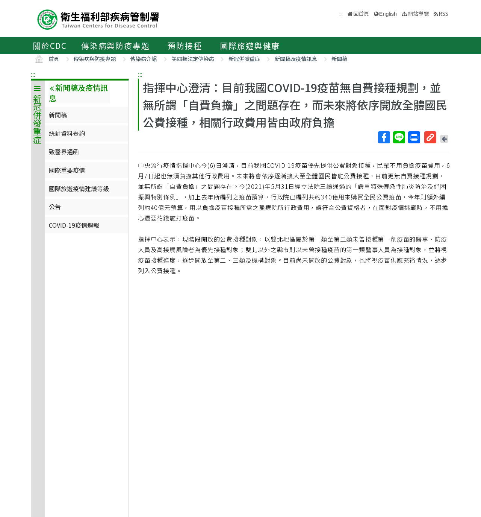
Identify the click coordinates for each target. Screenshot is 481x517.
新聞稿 (339, 58)
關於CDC (50, 45)
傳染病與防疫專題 (115, 45)
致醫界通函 (64, 151)
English (388, 14)
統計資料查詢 (67, 133)
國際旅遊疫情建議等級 (79, 188)
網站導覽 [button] (418, 13)
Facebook (383, 137)
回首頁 (361, 13)
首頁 (53, 58)
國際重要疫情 (67, 170)
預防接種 (185, 45)
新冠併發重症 (244, 58)
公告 (55, 206)
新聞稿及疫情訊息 (296, 58)
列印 (413, 137)
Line (398, 137)
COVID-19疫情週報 (74, 225)
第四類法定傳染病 (193, 58)
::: (33, 74)
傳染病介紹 (143, 58)
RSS (443, 13)
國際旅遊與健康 (250, 45)
